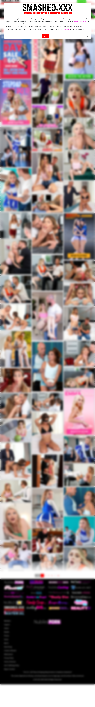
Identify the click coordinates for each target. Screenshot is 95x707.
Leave (87, 36)
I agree (45, 36)
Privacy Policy (66, 29)
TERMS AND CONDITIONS (79, 21)
